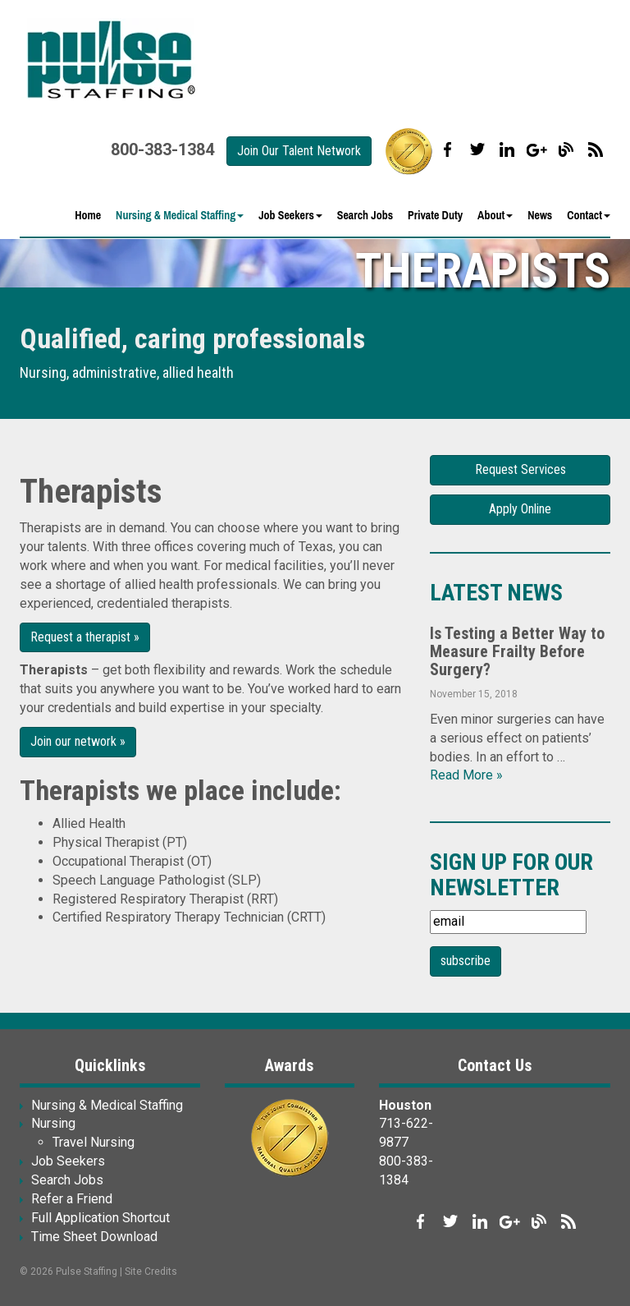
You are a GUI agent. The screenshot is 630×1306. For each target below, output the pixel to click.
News (539, 215)
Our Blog (566, 149)
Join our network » (78, 741)
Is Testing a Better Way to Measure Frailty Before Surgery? (517, 651)
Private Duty (435, 215)
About (495, 215)
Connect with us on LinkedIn (507, 149)
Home (88, 215)
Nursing (53, 1123)
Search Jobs (365, 215)
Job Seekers (290, 215)
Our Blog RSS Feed (595, 149)
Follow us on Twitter (477, 149)
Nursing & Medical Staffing (180, 215)
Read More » (466, 775)
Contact (588, 215)
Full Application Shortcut (100, 1218)
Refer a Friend (71, 1199)
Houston (405, 1105)
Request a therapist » (84, 637)
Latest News (496, 592)
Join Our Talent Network (299, 151)
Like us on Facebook (448, 149)
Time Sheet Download (94, 1236)
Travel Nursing (93, 1142)
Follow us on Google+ (536, 149)
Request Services (520, 469)
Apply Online (520, 509)
